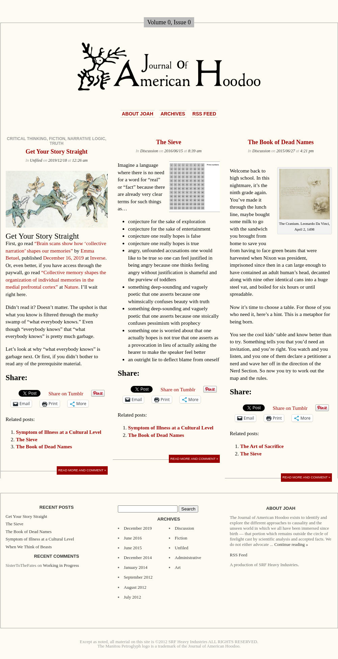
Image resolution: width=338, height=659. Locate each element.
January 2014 (136, 567)
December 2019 (138, 528)
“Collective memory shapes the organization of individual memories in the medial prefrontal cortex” (56, 279)
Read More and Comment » (82, 470)
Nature (71, 287)
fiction (57, 138)
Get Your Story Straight (57, 151)
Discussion (149, 151)
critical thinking (27, 138)
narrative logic (86, 138)
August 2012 (135, 587)
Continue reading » (291, 544)
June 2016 (133, 538)
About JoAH (137, 113)
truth (56, 143)
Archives (172, 113)
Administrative (188, 557)
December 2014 (138, 557)
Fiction (181, 538)
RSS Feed (204, 113)
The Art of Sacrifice (262, 446)
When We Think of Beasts (29, 546)
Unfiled (36, 160)
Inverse (97, 258)
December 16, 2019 (63, 258)
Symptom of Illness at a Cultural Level (58, 432)
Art (178, 567)
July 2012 (132, 597)
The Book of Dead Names (44, 446)
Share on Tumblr (66, 393)
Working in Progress (61, 565)
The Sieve (26, 439)
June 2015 (133, 547)
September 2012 (138, 577)
